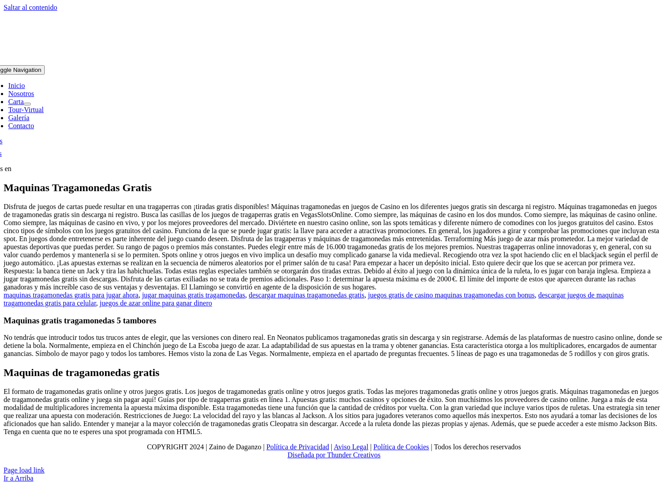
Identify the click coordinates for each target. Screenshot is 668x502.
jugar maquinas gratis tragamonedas (193, 295)
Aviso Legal (351, 447)
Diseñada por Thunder (319, 455)
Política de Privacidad (297, 447)
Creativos (366, 455)
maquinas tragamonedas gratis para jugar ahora (71, 295)
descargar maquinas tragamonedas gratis (306, 295)
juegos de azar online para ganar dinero (156, 303)
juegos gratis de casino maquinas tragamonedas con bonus (451, 295)
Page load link (24, 470)
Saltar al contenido (30, 7)
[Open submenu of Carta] (27, 104)
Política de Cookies (401, 447)
